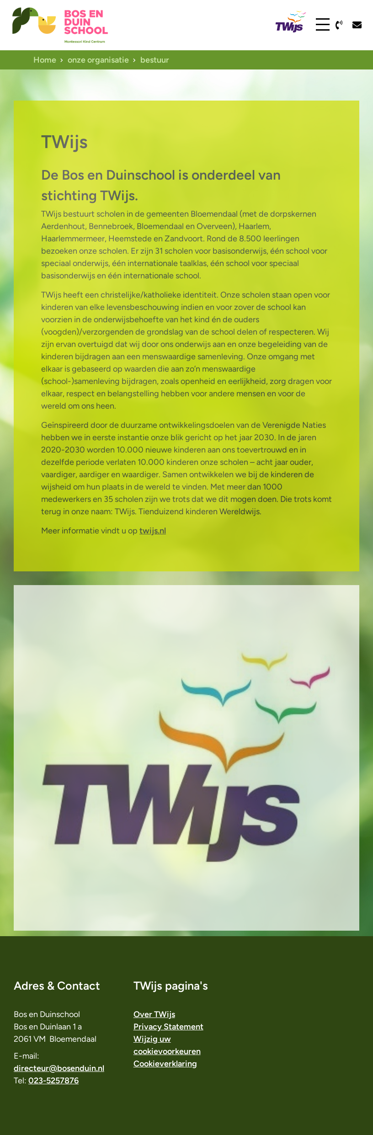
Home (44, 60)
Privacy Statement (168, 1027)
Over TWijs (154, 1014)
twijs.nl (152, 551)
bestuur (154, 60)
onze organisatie (98, 60)
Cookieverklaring (165, 1064)
